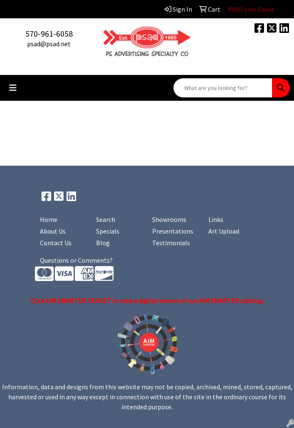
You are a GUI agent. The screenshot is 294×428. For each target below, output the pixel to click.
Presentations (172, 231)
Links (215, 219)
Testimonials (171, 243)
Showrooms (169, 219)
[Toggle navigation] (13, 88)
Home (48, 219)
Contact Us (56, 243)
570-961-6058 (49, 33)
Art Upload (223, 231)
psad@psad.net (49, 44)
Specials (107, 231)
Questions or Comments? (76, 260)
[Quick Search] (222, 87)
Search (105, 219)
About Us (53, 231)
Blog (103, 243)
